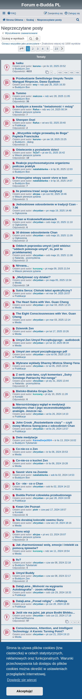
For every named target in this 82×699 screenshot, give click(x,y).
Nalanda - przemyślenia (27, 258)
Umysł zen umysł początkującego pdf (41, 351)
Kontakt (19, 396)
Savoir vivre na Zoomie (31, 472)
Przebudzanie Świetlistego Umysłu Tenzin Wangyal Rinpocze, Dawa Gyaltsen (42, 80)
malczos (37, 96)
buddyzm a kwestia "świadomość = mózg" (45, 106)
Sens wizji (23, 531)
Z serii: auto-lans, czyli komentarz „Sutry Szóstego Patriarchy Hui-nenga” (42, 376)
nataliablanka (40, 169)
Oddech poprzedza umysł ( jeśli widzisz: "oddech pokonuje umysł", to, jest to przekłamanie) (41, 249)
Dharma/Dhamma (24, 618)
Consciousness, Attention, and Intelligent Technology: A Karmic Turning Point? (42, 629)
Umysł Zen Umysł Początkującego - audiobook (48, 340)
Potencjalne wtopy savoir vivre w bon (41, 177)
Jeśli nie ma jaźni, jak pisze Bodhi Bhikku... (45, 612)
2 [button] (32, 49)
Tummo (21, 93)
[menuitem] (11, 13)
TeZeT (36, 152)
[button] (21, 48)
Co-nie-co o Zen (27, 449)
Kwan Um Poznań (28, 506)
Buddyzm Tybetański (26, 443)
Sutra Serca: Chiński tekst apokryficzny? (44, 290)
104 (65, 72)
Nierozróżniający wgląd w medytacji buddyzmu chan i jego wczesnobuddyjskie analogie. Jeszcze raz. (41, 408)
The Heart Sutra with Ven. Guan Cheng (42, 302)
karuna (37, 66)
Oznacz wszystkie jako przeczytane (21, 43)
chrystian (38, 210)
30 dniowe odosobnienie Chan (37, 232)
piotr (35, 509)
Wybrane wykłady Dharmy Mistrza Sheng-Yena (48, 363)
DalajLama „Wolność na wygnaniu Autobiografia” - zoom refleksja (37, 588)
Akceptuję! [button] (25, 691)
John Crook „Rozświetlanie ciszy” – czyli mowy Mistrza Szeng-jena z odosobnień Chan (43, 424)
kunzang (38, 268)
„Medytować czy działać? (33, 277)
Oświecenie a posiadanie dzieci (37, 149)
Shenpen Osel (25, 119)
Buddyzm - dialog (24, 142)
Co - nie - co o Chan (29, 483)
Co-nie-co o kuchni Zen (32, 460)
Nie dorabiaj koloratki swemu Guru (40, 520)
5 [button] (47, 49)
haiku (19, 63)
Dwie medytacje (27, 437)
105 (71, 72)
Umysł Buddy (25, 573)
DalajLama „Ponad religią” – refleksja (41, 601)
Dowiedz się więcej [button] (22, 680)
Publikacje (20, 125)
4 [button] (42, 49)
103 (59, 72)
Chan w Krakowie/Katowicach (36, 219)
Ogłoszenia (21, 213)
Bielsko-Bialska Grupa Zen (34, 391)
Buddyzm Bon (22, 87)
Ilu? (18, 559)
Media (18, 282)
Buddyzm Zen (22, 68)
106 (77, 72)
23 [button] (56, 49)
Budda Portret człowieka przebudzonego (44, 495)
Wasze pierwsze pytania (28, 112)
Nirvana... (22, 265)
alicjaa (36, 194)
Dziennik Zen (25, 328)
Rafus (36, 109)
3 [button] (37, 49)
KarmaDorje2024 (42, 440)
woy (35, 84)
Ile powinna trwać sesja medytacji (39, 191)
